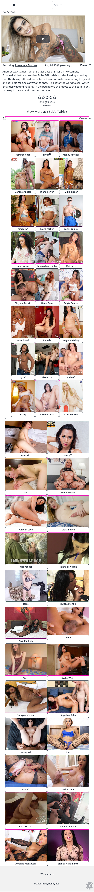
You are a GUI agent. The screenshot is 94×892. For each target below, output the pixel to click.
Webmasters (47, 874)
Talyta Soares (71, 303)
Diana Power (47, 191)
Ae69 (68, 637)
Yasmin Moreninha (47, 266)
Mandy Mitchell (71, 154)
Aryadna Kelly (26, 640)
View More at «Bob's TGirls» (47, 111)
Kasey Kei (26, 752)
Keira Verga (23, 266)
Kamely (47, 340)
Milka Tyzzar (71, 191)
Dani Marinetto (23, 191)
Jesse (26, 603)
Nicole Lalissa (47, 414)
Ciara (26, 678)
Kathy (23, 414)
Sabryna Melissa (25, 715)
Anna (26, 789)
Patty (68, 455)
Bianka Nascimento (68, 863)
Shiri (25, 492)
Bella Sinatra (26, 826)
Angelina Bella (68, 715)
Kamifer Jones (22, 154)
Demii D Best (68, 492)
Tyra (23, 377)
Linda (47, 154)
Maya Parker (47, 228)
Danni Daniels (71, 228)
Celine (71, 377)
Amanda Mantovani (25, 863)
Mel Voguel (26, 566)
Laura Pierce (68, 529)
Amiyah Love (26, 529)
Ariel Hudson (71, 414)
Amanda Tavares (68, 826)
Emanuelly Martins (26, 65)
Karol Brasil (23, 340)
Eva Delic (26, 455)
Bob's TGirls (9, 12)
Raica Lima (68, 789)
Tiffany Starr (46, 377)
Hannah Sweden (68, 566)
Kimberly (23, 228)
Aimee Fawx (47, 303)
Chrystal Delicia (23, 303)
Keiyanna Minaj (71, 340)
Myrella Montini (68, 603)
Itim (68, 752)
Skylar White (68, 678)
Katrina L (71, 266)
